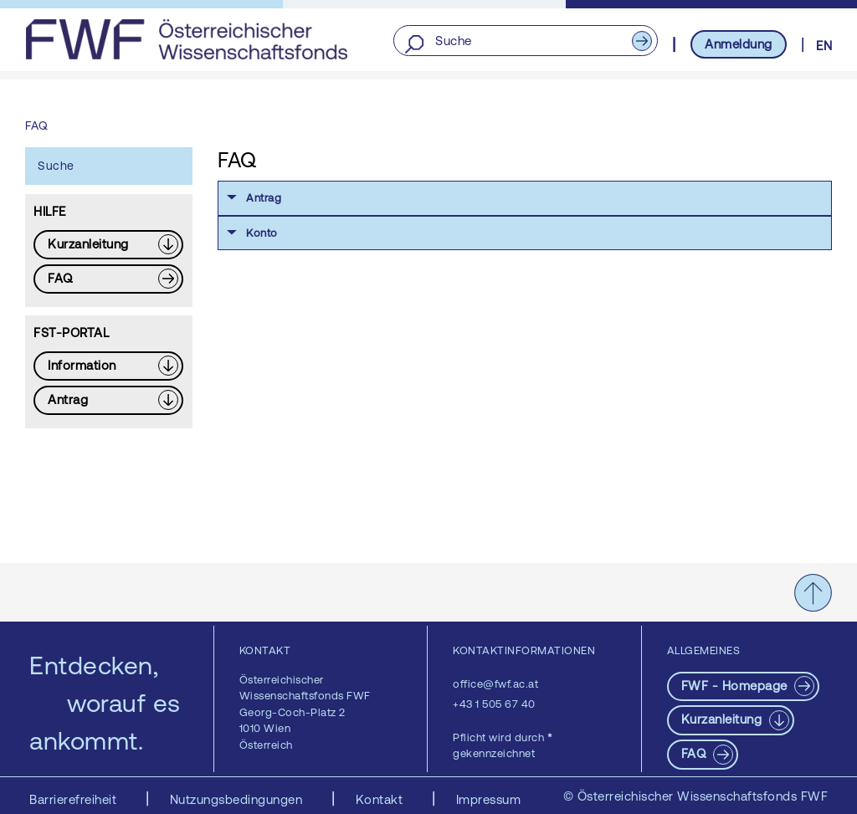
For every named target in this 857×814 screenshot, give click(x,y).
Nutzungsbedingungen (238, 799)
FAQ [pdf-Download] (695, 753)
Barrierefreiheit (75, 799)
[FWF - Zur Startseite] (186, 39)
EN (824, 45)
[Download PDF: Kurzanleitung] (108, 244)
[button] (525, 198)
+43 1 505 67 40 (494, 704)
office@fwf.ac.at (495, 684)
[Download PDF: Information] (108, 366)
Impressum (488, 799)
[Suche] (525, 41)
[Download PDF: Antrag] (108, 400)
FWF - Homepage (736, 685)
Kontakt (381, 799)
